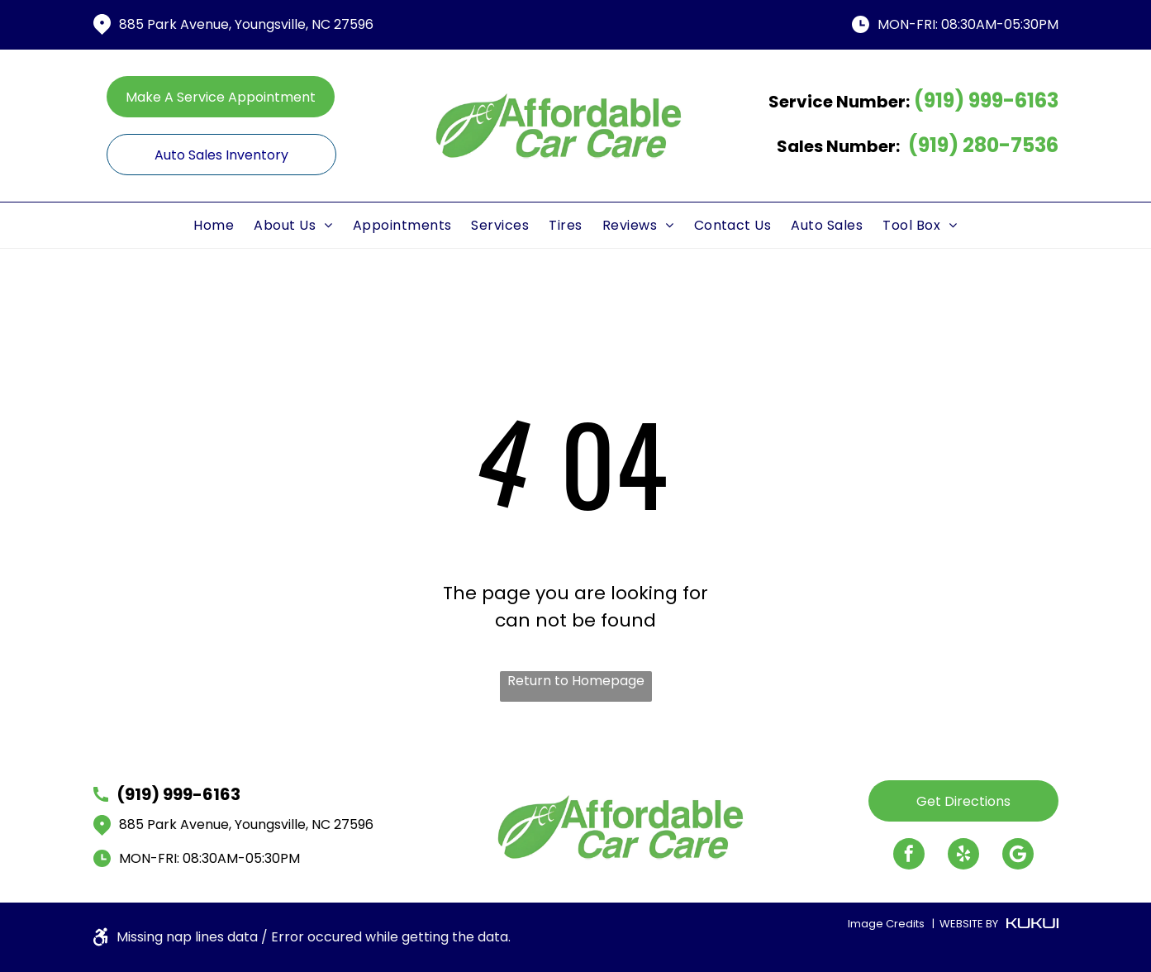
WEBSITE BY (968, 924)
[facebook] (909, 856)
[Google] (1018, 856)
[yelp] (963, 856)
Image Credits (886, 924)
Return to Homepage (575, 680)
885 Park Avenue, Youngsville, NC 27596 (246, 24)
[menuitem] (213, 225)
